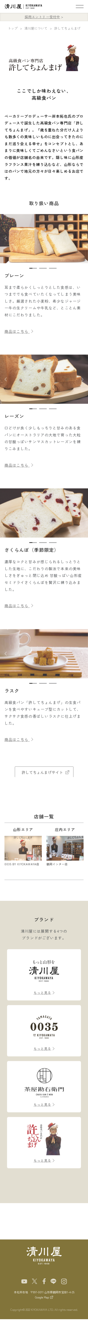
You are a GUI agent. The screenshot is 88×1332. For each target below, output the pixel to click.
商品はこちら (18, 336)
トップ (13, 28)
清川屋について (35, 28)
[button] (5, 244)
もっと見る (42, 998)
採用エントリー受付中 (42, 16)
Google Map (42, 1297)
